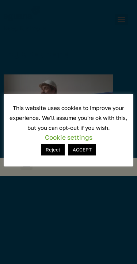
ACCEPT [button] (82, 150)
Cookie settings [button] (68, 137)
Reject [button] (53, 150)
